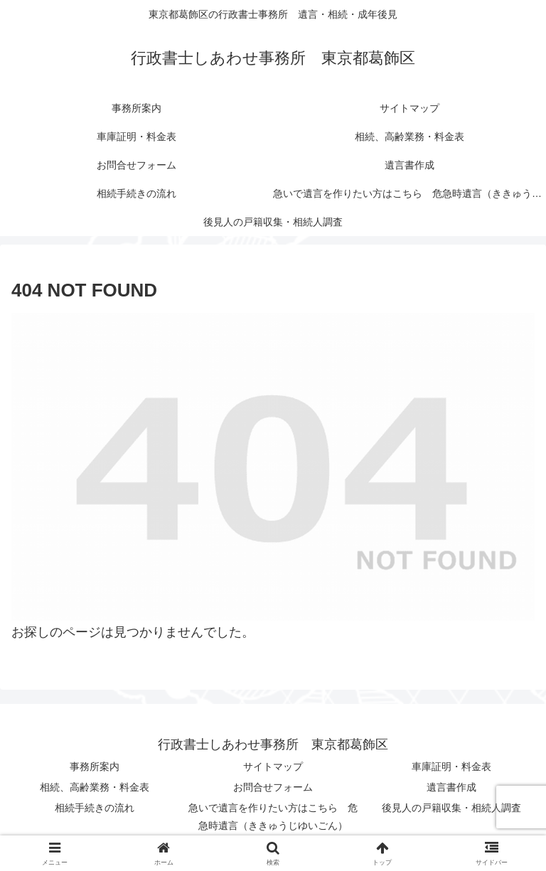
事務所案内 (94, 766)
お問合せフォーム (273, 787)
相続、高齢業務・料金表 (94, 787)
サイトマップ (273, 766)
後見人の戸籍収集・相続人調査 (451, 807)
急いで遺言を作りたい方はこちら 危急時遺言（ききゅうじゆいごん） (273, 816)
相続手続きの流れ (94, 807)
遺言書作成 (451, 787)
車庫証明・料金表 (451, 766)
